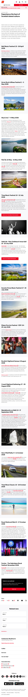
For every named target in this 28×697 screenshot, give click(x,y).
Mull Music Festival (5, 52)
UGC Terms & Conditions (5, 694)
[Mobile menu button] (25, 1)
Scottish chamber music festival (9, 416)
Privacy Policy (17, 692)
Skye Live (9, 123)
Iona (17, 298)
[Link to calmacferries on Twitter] (17, 676)
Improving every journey (7, 643)
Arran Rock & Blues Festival (7, 88)
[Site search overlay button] (22, 2)
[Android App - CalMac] (19, 683)
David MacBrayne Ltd (8, 666)
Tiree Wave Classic (17, 492)
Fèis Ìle (14, 165)
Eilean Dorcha (8, 331)
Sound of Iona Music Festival (7, 295)
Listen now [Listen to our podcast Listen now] (9, 590)
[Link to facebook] (3, 676)
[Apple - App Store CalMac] (9, 683)
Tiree (2, 203)
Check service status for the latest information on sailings (10, 8)
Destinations (3, 633)
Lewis (12, 250)
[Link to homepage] (2, 2)
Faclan (2, 569)
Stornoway (8, 572)
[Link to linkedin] (7, 676)
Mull (15, 419)
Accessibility (3, 692)
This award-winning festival (7, 201)
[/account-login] (20, 2)
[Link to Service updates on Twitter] (23, 676)
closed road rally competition (13, 459)
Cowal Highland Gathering (7, 394)
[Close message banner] (26, 7)
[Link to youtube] (14, 676)
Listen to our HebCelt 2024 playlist (8, 260)
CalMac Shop (6, 667)
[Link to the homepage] (14, 639)
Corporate (5, 664)
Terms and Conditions (10, 692)
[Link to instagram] (11, 676)
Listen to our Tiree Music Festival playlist (9, 217)
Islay (2, 168)
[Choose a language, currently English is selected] (16, 2)
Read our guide (4, 376)
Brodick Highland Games (11, 367)
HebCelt (3, 248)
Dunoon (17, 394)
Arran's (3, 367)
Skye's (16, 132)
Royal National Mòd (10, 528)
